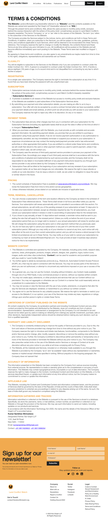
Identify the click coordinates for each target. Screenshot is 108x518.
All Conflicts (37, 3)
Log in (100, 3)
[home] (16, 3)
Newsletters (54, 492)
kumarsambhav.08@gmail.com (25, 425)
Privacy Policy (90, 501)
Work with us (54, 489)
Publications (58, 3)
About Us (53, 487)
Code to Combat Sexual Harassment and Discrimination (92, 489)
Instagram (71, 489)
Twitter (70, 487)
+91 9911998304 (38, 428)
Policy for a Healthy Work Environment (92, 495)
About (66, 3)
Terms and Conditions (92, 506)
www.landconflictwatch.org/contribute (74, 184)
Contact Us (54, 497)
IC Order (88, 498)
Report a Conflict (56, 495)
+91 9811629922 (22, 428)
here (29, 464)
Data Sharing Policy (92, 504)
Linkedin (71, 495)
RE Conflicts (47, 3)
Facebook (71, 492)
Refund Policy (90, 509)
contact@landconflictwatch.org (18, 500)
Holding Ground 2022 (57, 500)
